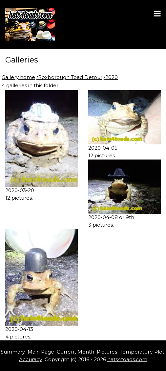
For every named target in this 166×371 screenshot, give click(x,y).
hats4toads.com (127, 359)
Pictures (107, 352)
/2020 (111, 77)
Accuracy (30, 359)
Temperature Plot (142, 352)
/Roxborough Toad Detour (69, 77)
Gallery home (18, 77)
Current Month (75, 352)
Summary (13, 352)
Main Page (41, 352)
